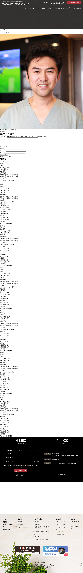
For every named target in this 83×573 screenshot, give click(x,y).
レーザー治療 (4, 215)
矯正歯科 (57, 8)
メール (3, 152)
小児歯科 (2, 180)
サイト (2, 154)
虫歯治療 (2, 173)
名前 (2, 150)
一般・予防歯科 (41, 8)
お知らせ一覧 (6, 528)
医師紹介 (2, 165)
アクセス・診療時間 (6, 225)
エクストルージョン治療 (7, 182)
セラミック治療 (4, 209)
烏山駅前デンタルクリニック (39, 571)
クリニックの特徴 (5, 169)
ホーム (24, 8)
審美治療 (50, 8)
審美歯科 (57, 521)
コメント (3, 148)
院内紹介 (2, 167)
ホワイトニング (4, 207)
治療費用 (2, 223)
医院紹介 (31, 8)
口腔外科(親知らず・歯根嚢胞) (9, 176)
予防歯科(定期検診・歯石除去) (9, 178)
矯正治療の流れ (4, 219)
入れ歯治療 (3, 213)
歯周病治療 (3, 175)
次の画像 (2, 30)
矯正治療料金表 (4, 221)
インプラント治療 (5, 211)
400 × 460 (2, 131)
